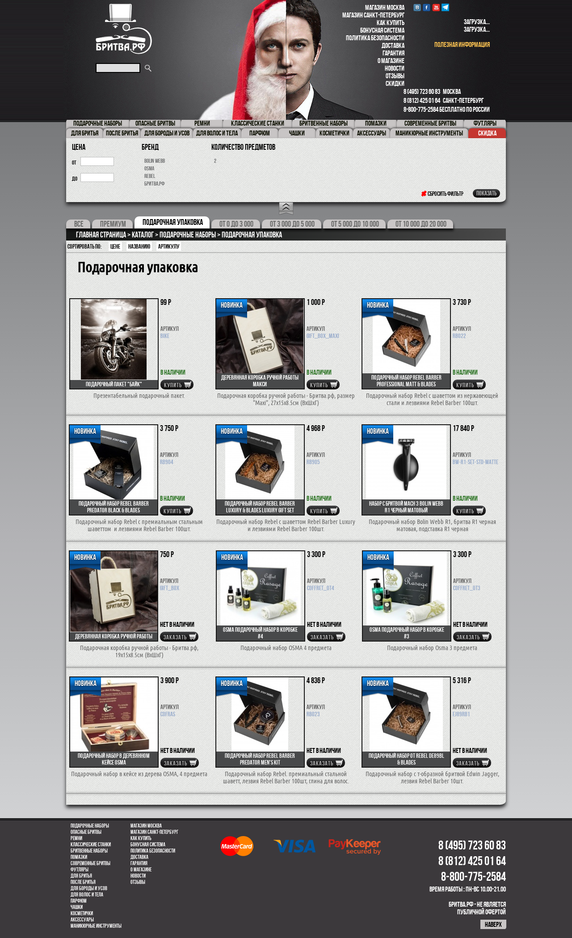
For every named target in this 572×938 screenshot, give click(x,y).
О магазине (391, 60)
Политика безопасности (375, 38)
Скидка (487, 133)
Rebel (149, 176)
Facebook (426, 7)
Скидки (395, 83)
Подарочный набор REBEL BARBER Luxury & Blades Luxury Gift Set (260, 507)
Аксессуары (82, 920)
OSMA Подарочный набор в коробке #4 (260, 633)
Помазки (79, 857)
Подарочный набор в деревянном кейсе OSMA (114, 759)
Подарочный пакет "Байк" (114, 384)
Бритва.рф (154, 183)
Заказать (175, 637)
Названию (139, 246)
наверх (493, 924)
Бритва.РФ (124, 29)
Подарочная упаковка (173, 222)
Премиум (113, 224)
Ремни (76, 838)
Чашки (77, 907)
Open (286, 208)
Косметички (82, 913)
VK (417, 7)
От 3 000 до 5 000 (292, 224)
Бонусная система (382, 30)
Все (79, 224)
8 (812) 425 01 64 (422, 100)
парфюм (79, 901)
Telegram (445, 7)
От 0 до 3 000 (236, 224)
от (74, 162)
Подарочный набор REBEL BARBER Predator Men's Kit (260, 759)
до (74, 178)
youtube (436, 7)
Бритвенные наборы (89, 851)
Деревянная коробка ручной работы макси (260, 381)
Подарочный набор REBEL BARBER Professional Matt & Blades (406, 381)
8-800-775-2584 (421, 109)
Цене (115, 246)
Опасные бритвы (86, 832)
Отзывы (395, 76)
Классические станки (91, 844)
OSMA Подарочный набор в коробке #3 (407, 633)
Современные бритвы (90, 863)
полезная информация (462, 44)
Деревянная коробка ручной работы (113, 636)
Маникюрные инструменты (96, 926)
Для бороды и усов (89, 888)
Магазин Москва (384, 7)
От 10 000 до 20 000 (420, 224)
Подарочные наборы (90, 826)
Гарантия (393, 53)
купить (173, 385)
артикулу (168, 246)
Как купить (390, 22)
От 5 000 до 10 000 (355, 224)
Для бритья (81, 876)
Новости (394, 68)
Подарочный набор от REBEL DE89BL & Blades (406, 759)
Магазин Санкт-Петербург (373, 15)
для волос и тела (87, 895)
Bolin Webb (154, 160)
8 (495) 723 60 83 (422, 91)
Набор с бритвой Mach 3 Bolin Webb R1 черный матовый (406, 507)
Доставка (393, 45)
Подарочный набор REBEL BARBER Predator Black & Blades (114, 507)
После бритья (83, 882)
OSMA (149, 168)
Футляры (79, 869)
